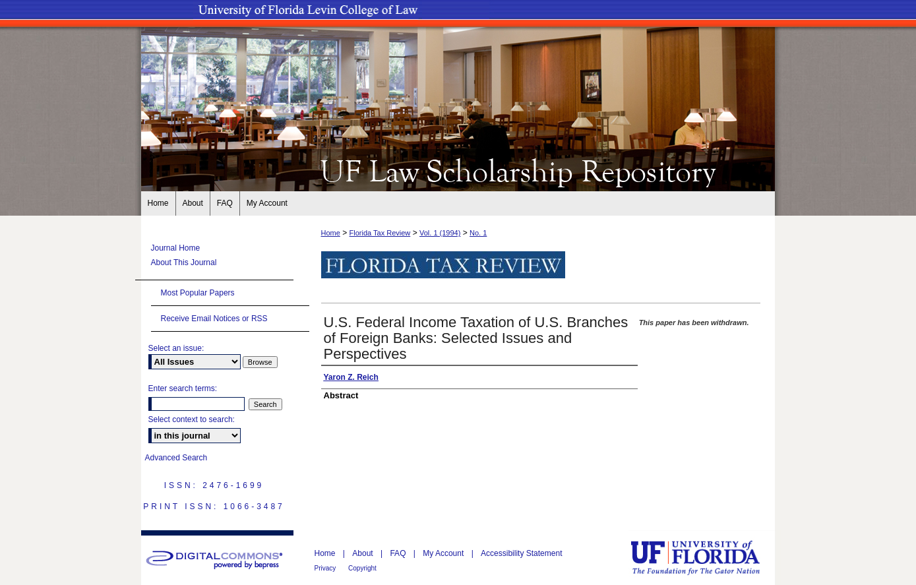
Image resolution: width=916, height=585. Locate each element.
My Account (444, 553)
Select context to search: (191, 419)
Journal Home (175, 248)
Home (330, 233)
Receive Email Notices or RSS (214, 318)
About (363, 553)
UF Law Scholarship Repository (458, 170)
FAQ (399, 553)
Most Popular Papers (198, 292)
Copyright (362, 568)
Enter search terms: (183, 388)
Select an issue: (176, 348)
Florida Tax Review (380, 233)
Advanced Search (176, 457)
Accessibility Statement (521, 553)
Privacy (326, 568)
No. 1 (478, 233)
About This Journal (184, 262)
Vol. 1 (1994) (439, 233)
